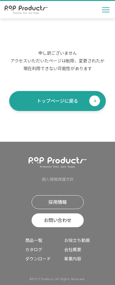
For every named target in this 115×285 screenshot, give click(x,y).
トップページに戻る (57, 100)
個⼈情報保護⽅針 (58, 179)
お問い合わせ (57, 220)
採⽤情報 (57, 202)
